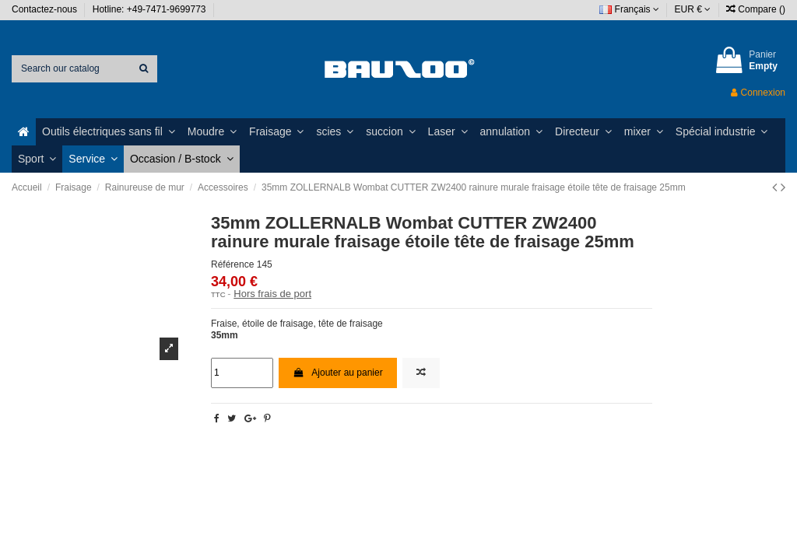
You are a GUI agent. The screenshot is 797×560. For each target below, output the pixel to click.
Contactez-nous (45, 9)
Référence (232, 264)
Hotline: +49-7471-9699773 (151, 9)
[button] (108, 131)
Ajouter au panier (338, 372)
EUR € (693, 9)
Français (629, 9)
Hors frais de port (272, 293)
